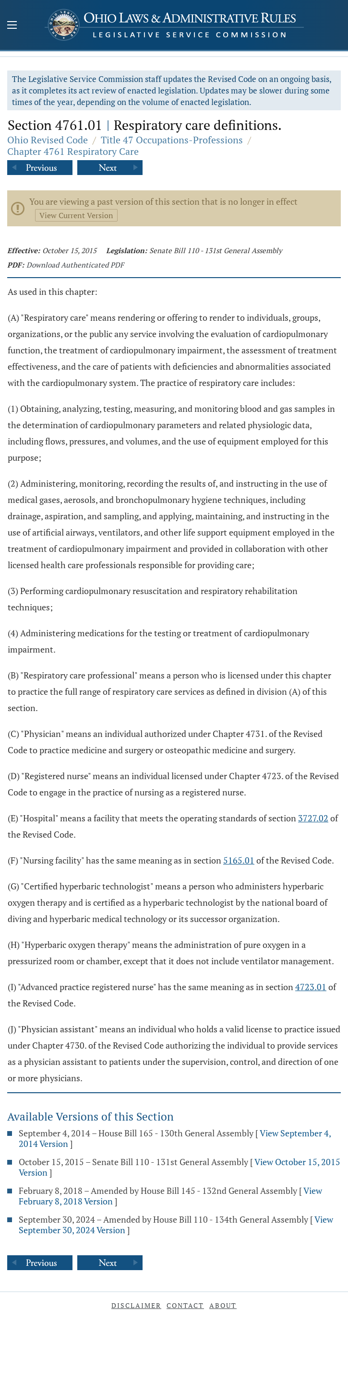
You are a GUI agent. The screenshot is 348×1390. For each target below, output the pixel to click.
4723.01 (310, 987)
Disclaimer (136, 1305)
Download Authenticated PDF (75, 264)
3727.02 (313, 818)
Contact (185, 1305)
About (223, 1305)
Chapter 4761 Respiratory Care (73, 151)
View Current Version (76, 215)
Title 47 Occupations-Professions (172, 139)
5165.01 (238, 860)
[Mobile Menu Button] (12, 26)
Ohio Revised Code (47, 139)
